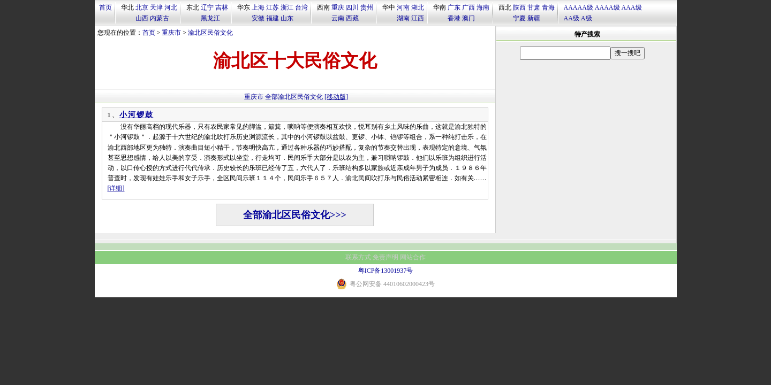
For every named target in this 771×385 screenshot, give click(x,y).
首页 (105, 7)
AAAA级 (607, 7)
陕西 (519, 7)
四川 (352, 7)
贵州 (366, 7)
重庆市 (171, 32)
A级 (586, 18)
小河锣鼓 (136, 115)
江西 (417, 18)
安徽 (258, 18)
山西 (141, 18)
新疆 (533, 18)
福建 (272, 18)
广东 (454, 7)
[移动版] (336, 97)
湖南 (403, 18)
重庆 (337, 7)
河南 (403, 7)
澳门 (468, 18)
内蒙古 (159, 18)
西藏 (352, 18)
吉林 (221, 7)
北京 (141, 7)
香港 (454, 18)
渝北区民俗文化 (210, 32)
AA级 (571, 18)
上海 (258, 7)
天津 (156, 7)
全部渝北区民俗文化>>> (294, 215)
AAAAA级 (578, 7)
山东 (287, 18)
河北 (170, 7)
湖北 (417, 7)
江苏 (272, 7)
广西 (468, 7)
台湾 (301, 7)
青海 (548, 7)
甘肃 (533, 7)
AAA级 (632, 7)
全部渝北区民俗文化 (294, 97)
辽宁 (207, 7)
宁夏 (519, 18)
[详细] (116, 188)
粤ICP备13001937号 (385, 270)
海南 (483, 7)
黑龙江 (210, 18)
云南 (337, 18)
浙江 (287, 7)
